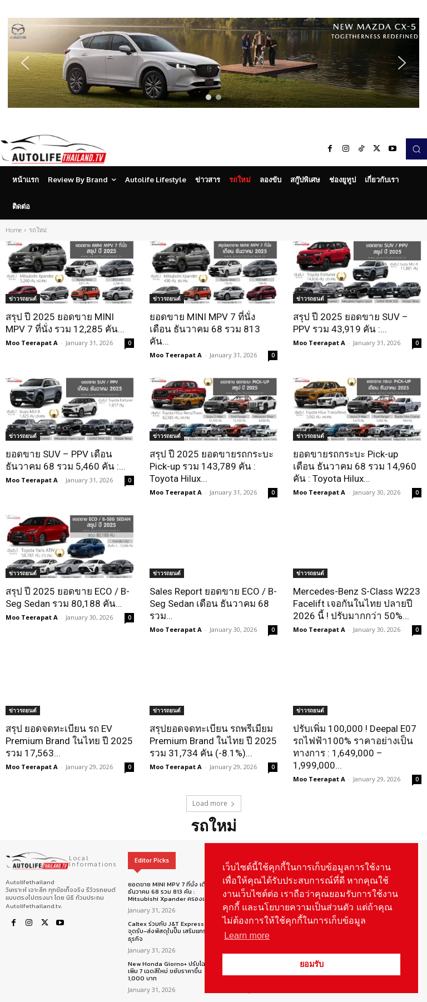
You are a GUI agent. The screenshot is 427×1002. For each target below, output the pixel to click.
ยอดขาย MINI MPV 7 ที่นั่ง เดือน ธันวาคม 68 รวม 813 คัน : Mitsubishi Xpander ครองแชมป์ (172, 891)
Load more (213, 803)
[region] (213, 63)
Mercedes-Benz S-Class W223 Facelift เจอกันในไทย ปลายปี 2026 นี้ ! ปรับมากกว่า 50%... (356, 603)
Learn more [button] (247, 935)
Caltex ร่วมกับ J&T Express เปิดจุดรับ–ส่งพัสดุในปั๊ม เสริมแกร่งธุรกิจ (172, 931)
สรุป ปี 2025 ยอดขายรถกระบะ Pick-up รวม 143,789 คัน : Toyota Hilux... (212, 466)
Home (14, 230)
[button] (213, 63)
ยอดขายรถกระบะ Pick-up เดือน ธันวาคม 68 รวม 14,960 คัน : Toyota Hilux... (354, 466)
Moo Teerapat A (32, 342)
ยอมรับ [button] (312, 964)
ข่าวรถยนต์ (23, 298)
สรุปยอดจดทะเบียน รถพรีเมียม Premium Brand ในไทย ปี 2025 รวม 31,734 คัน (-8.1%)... (213, 741)
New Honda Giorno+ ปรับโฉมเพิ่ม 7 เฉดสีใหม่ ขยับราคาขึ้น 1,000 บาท (168, 971)
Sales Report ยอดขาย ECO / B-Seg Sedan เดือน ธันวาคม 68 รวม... (213, 603)
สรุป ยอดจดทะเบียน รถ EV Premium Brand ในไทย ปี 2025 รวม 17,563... (69, 741)
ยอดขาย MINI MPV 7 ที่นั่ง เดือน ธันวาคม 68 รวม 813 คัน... (205, 329)
